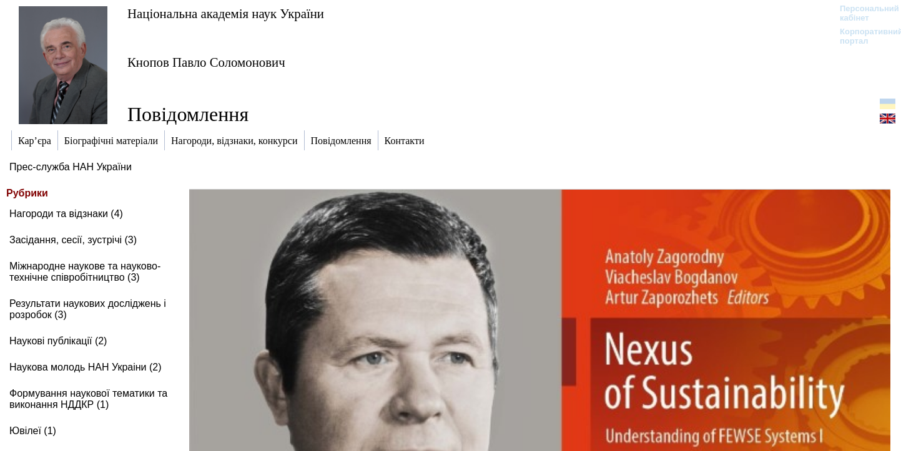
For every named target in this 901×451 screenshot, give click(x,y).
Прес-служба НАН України (70, 167)
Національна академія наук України (225, 13)
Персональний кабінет (863, 13)
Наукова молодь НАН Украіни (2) (85, 367)
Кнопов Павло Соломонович (206, 62)
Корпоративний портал (863, 36)
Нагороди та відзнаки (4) (66, 213)
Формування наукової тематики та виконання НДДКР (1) (88, 399)
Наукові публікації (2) (58, 341)
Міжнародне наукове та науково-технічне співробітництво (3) (84, 272)
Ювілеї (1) (32, 430)
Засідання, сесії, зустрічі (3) (73, 240)
